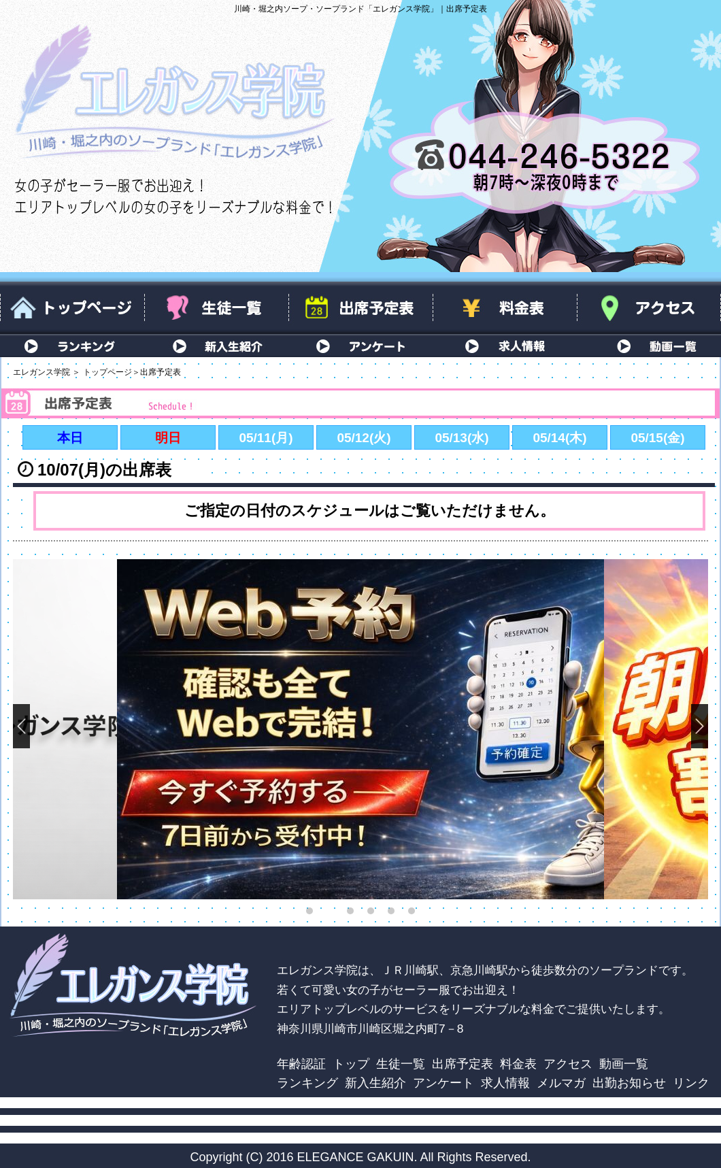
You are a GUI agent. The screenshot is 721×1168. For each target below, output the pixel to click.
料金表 (505, 308)
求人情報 (505, 345)
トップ (351, 1063)
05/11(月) (265, 438)
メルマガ (561, 1082)
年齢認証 (301, 1063)
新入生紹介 (216, 345)
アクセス (649, 308)
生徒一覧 (216, 308)
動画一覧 (649, 345)
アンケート (360, 345)
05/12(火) (363, 438)
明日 (168, 438)
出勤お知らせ (629, 1082)
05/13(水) (461, 438)
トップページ (72, 308)
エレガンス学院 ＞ (46, 372)
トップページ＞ (111, 372)
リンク (691, 1082)
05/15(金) (657, 438)
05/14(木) (559, 438)
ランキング (72, 345)
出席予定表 (360, 308)
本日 (70, 438)
